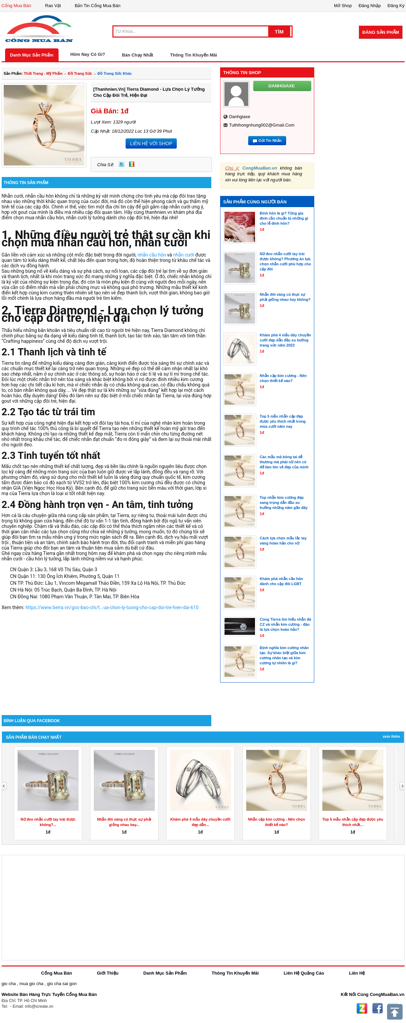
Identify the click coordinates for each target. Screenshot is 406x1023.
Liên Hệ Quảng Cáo (304, 973)
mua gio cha (31, 983)
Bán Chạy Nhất (137, 55)
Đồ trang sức (80, 73)
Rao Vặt (53, 5)
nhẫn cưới (183, 255)
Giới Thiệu (107, 973)
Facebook (377, 1008)
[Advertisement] (107, 657)
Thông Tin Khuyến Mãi (193, 55)
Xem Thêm (391, 736)
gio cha (9, 983)
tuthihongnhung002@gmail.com (261, 125)
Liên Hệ (357, 973)
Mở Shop (343, 5)
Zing (131, 164)
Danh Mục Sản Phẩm (32, 55)
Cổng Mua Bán (16, 5)
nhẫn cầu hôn (151, 255)
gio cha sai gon (62, 983)
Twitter (121, 164)
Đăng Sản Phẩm (380, 32)
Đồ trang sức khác (115, 73)
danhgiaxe (239, 116)
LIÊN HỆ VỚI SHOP (151, 143)
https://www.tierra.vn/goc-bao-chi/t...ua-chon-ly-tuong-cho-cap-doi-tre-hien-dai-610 (111, 607)
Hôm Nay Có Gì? (87, 54)
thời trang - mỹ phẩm (43, 73)
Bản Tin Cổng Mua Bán (98, 5)
